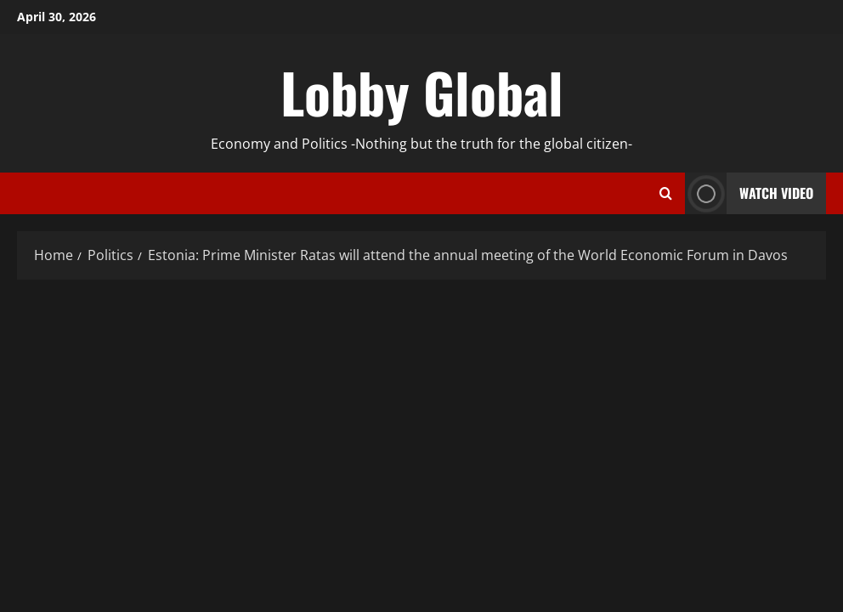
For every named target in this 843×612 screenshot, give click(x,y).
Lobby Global (421, 92)
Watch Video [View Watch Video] (749, 193)
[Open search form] (665, 194)
